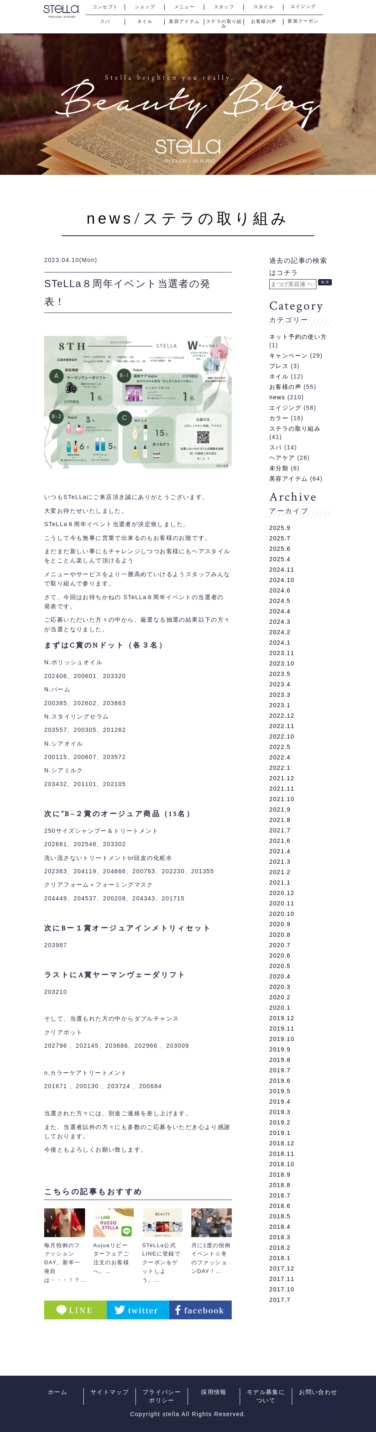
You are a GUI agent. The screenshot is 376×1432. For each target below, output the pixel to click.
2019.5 (280, 1091)
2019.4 (280, 1101)
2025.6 (280, 548)
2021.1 (280, 882)
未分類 (278, 468)
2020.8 (280, 934)
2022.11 (281, 726)
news (110, 218)
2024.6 (280, 590)
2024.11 (281, 569)
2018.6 (280, 1206)
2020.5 (280, 966)
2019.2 (280, 1122)
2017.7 (280, 1299)
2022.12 (281, 715)
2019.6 (280, 1080)
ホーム (57, 1392)
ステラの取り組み (224, 22)
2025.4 (280, 559)
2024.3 (280, 621)
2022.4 (280, 757)
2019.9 (280, 1049)
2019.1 (280, 1132)
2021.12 (281, 778)
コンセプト (105, 6)
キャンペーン (288, 355)
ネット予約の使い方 (298, 336)
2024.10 (281, 580)
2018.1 (280, 1258)
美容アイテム (184, 21)
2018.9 (280, 1174)
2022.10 (281, 736)
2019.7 (280, 1070)
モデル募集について (266, 1396)
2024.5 (280, 601)
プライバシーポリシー (162, 1396)
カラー (278, 418)
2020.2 (280, 997)
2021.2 (280, 872)
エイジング (303, 6)
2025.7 (280, 538)
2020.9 (280, 924)
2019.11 (281, 1028)
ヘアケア (282, 457)
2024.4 (280, 611)
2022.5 (280, 747)
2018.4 (280, 1226)
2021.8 (280, 820)
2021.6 (280, 840)
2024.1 (280, 642)
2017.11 (281, 1279)
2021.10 (281, 799)
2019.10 (281, 1039)
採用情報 (214, 1392)
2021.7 (280, 830)
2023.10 (281, 663)
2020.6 (280, 955)
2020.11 (281, 903)
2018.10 (281, 1164)
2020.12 (281, 893)
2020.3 (280, 986)
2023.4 (280, 684)
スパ (105, 21)
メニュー (184, 6)
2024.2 (280, 632)
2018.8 (280, 1185)
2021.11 (281, 788)
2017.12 (281, 1268)
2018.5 (280, 1216)
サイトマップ (109, 1392)
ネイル (145, 21)
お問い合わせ (318, 1392)
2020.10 (281, 913)
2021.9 (280, 809)
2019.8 (280, 1059)
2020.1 (280, 1007)
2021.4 (280, 851)
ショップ (145, 6)
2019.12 (281, 1018)
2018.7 (280, 1195)
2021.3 (280, 861)
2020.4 (280, 976)
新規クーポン (303, 21)
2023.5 (280, 674)
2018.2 (280, 1247)
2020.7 (280, 945)
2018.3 (280, 1237)
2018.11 (281, 1153)
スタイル (263, 6)
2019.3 (280, 1112)
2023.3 (280, 694)
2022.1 (280, 767)
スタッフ (224, 6)
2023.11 (281, 653)
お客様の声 (264, 21)
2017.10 (281, 1289)
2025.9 (280, 527)
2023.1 (280, 705)
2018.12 (281, 1143)
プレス (278, 366)
